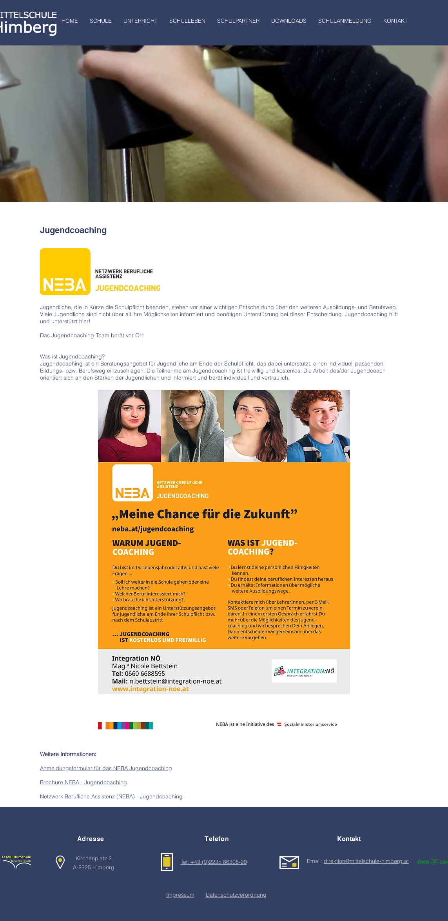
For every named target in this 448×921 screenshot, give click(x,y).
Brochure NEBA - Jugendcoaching (83, 782)
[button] (101, 21)
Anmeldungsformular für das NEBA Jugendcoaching (106, 768)
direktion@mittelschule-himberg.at (366, 861)
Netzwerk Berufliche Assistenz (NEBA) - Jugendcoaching (111, 796)
